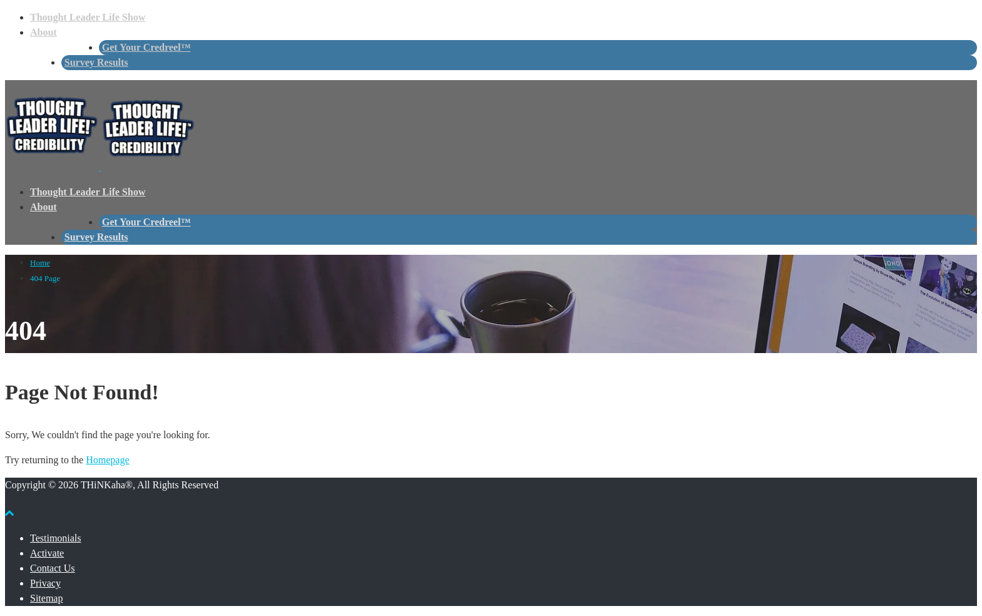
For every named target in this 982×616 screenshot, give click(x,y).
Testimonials (55, 538)
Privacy (45, 583)
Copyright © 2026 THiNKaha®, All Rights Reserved (112, 485)
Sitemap (46, 598)
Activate (47, 553)
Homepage (107, 459)
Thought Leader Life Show (87, 17)
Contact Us (52, 568)
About (43, 32)
